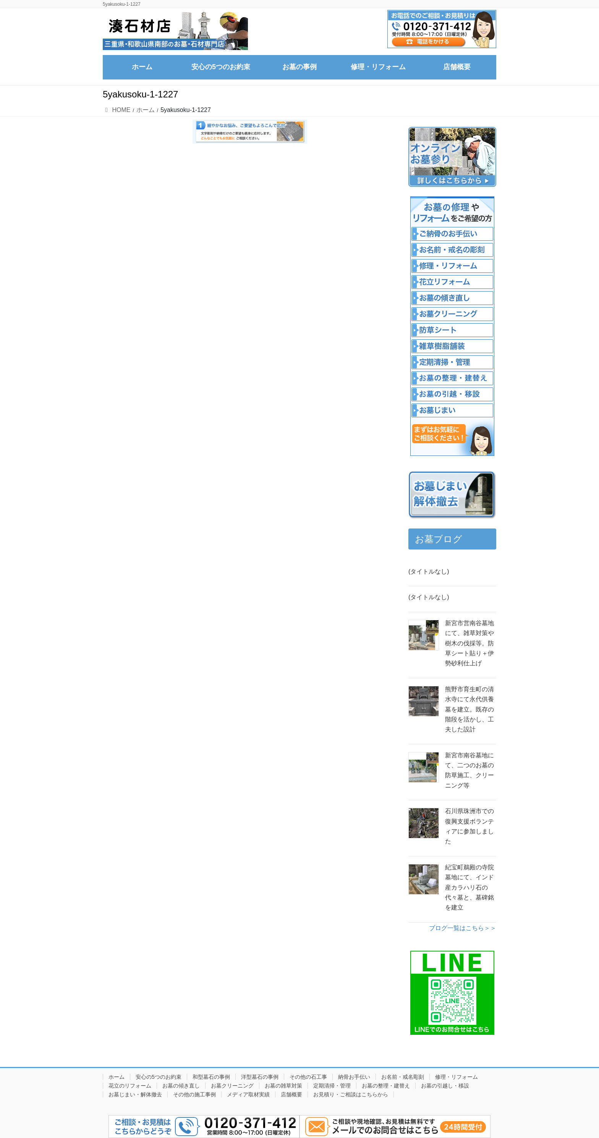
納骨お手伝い (354, 1077)
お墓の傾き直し (181, 1086)
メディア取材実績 (248, 1094)
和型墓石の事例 (211, 1077)
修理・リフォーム (456, 1077)
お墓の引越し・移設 (445, 1086)
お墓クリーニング (232, 1086)
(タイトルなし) (428, 571)
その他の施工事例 (194, 1094)
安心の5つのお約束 (158, 1077)
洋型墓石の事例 (259, 1077)
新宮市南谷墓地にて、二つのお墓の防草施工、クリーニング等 (469, 770)
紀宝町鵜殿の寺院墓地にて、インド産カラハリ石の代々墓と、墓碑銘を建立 (469, 887)
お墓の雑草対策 (283, 1086)
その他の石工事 (308, 1077)
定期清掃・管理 (332, 1086)
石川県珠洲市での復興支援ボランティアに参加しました (469, 826)
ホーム (116, 1077)
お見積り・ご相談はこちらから (350, 1094)
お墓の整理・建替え (386, 1086)
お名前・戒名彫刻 (402, 1077)
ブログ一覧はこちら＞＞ (462, 928)
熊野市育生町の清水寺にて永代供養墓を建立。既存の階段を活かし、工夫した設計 (469, 709)
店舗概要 (291, 1094)
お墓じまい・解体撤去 (135, 1094)
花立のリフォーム (129, 1086)
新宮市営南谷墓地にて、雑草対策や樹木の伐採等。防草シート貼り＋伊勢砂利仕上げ (469, 643)
